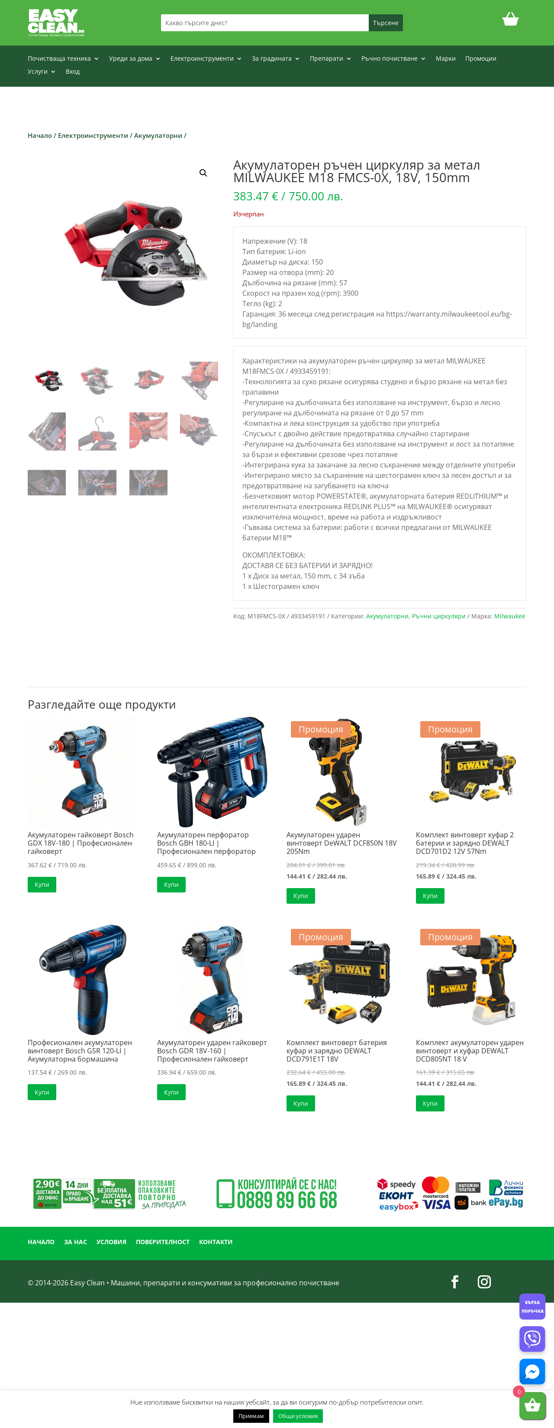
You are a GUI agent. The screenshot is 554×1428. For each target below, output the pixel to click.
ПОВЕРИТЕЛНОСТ (163, 1242)
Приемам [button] (251, 1416)
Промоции (480, 59)
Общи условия (298, 1416)
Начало (40, 135)
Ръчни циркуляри (439, 616)
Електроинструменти (202, 59)
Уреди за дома (130, 59)
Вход (73, 72)
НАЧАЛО (41, 1242)
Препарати (326, 59)
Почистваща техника (59, 59)
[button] (203, 173)
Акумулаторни (158, 135)
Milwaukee (509, 616)
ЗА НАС (75, 1242)
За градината (272, 59)
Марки (446, 59)
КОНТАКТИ (216, 1242)
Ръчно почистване (389, 59)
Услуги (38, 72)
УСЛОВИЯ (111, 1242)
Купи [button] (42, 884)
